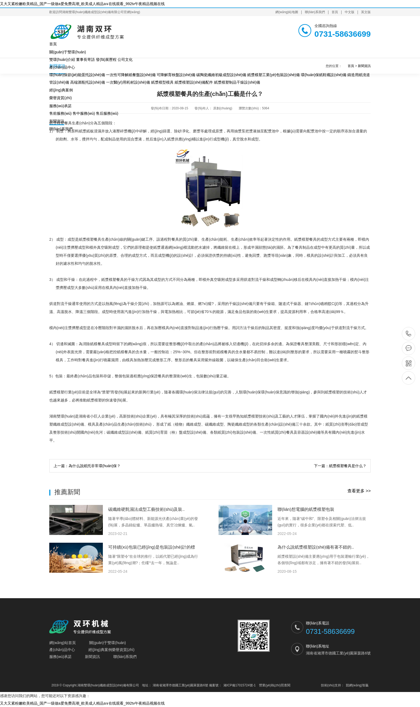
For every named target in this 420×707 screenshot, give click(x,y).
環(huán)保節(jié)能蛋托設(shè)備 (77, 75)
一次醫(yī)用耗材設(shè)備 (128, 82)
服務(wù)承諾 (60, 106)
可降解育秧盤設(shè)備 (176, 75)
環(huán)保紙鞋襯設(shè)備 (323, 75)
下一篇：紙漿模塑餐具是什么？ (340, 466)
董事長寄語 (85, 59)
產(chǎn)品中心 (62, 67)
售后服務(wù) (107, 113)
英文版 (366, 12)
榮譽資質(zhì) (60, 98)
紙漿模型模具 (162, 82)
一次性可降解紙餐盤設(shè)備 (131, 75)
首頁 (335, 12)
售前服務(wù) (60, 113)
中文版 (349, 12)
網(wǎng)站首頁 (62, 643)
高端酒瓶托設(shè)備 (87, 82)
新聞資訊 (56, 121)
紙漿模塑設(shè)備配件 (194, 82)
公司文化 (125, 59)
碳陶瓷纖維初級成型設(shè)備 (221, 75)
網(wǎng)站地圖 (286, 12)
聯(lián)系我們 (315, 12)
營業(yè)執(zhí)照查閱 (274, 685)
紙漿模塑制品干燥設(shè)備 (237, 82)
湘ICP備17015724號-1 (239, 685)
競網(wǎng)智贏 (357, 685)
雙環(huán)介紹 (62, 59)
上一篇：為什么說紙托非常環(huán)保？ (87, 466)
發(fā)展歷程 (106, 59)
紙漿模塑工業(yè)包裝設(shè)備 (273, 75)
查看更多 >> (359, 491)
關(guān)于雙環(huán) (67, 52)
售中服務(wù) (84, 113)
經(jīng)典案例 (61, 90)
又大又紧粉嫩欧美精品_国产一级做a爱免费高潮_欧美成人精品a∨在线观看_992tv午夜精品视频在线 (82, 4)
